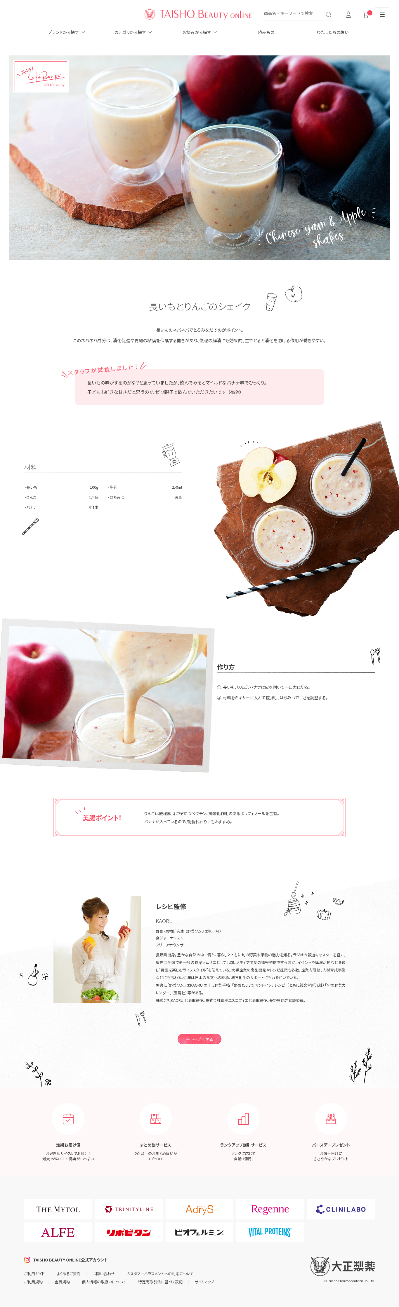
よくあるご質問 (69, 1273)
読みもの (266, 32)
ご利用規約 (33, 1282)
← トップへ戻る (199, 1039)
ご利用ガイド (34, 1273)
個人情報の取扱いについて (104, 1282)
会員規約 (62, 1282)
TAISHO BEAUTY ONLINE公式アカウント (70, 1260)
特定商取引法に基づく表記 (160, 1282)
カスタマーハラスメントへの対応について (160, 1273)
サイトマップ (204, 1282)
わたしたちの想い (333, 32)
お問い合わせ (104, 1273)
